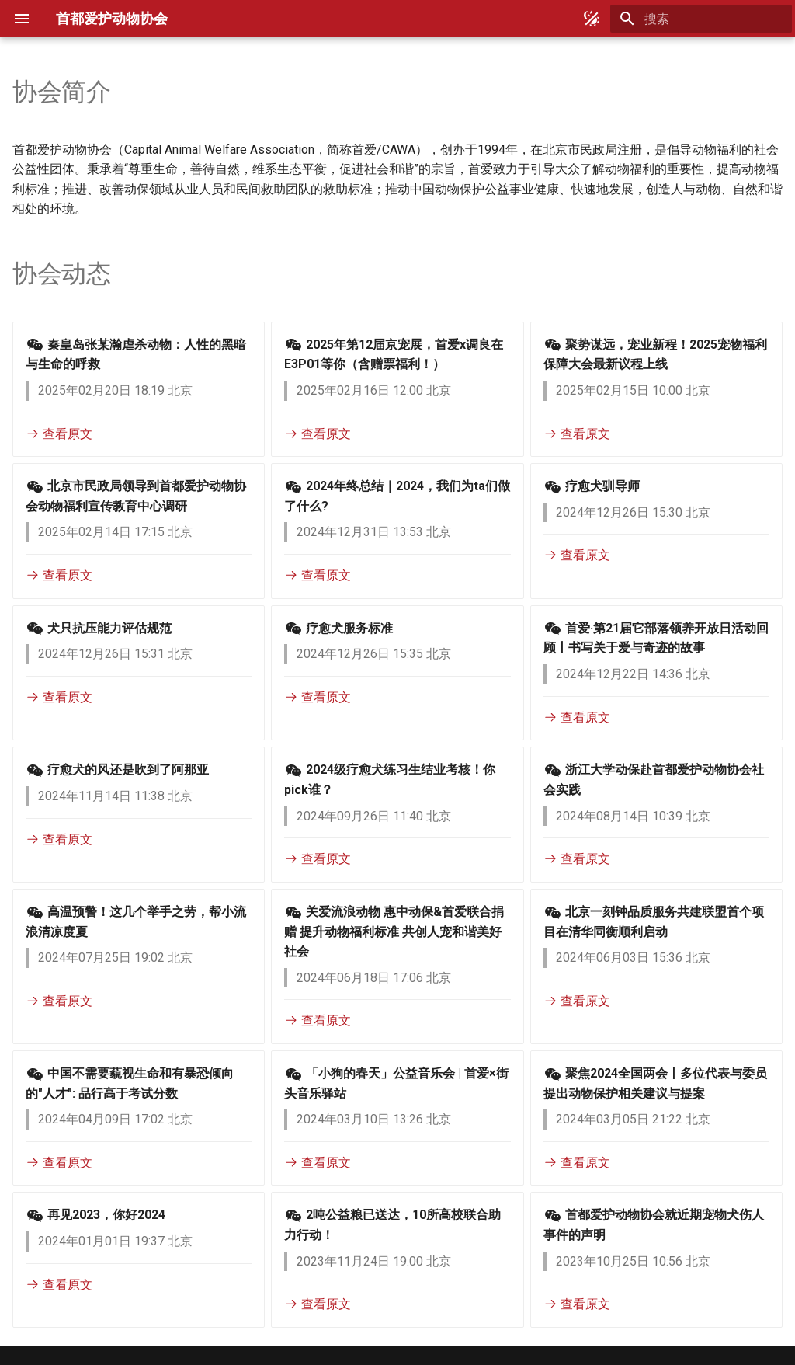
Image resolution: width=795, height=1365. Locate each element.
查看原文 (59, 434)
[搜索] (701, 19)
